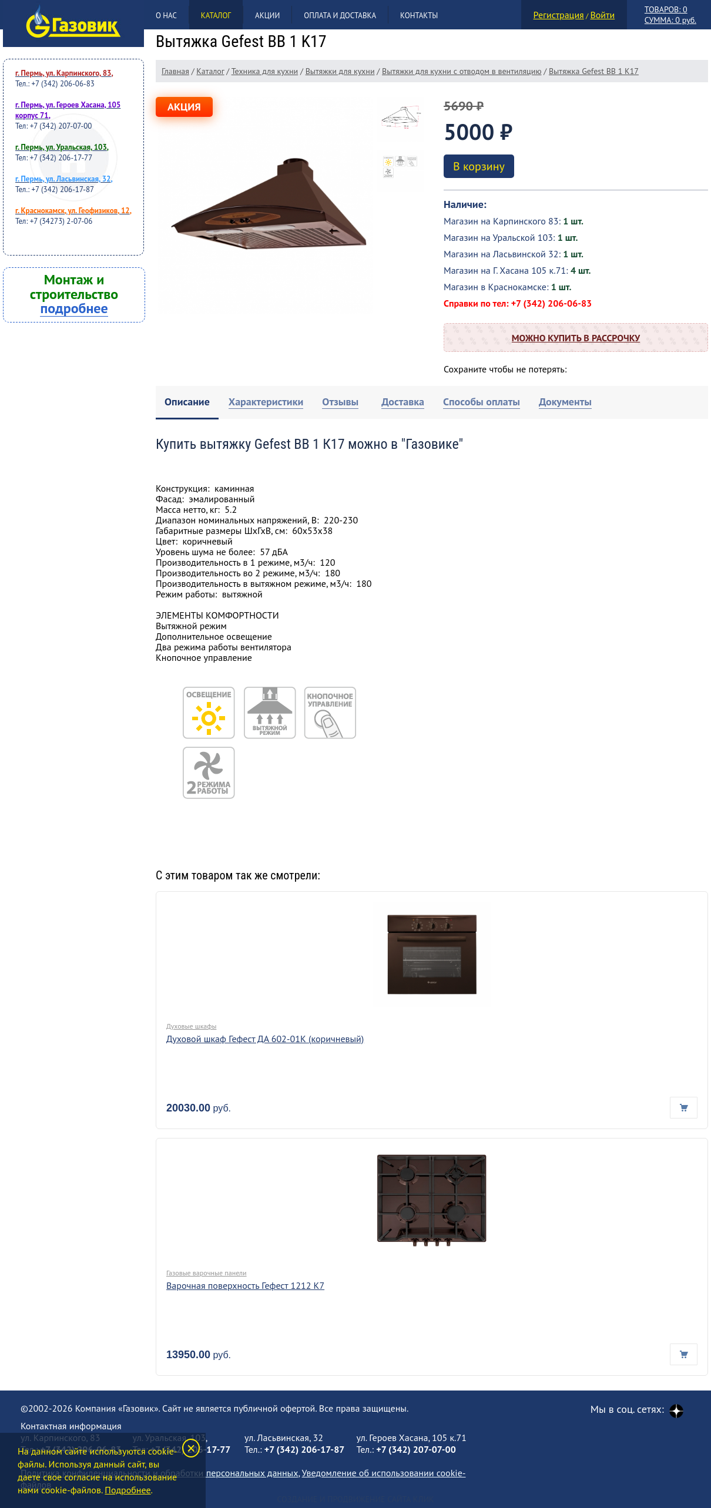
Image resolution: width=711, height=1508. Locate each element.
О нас (166, 16)
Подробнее (127, 1490)
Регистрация (559, 15)
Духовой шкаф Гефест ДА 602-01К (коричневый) (265, 1038)
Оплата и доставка (340, 16)
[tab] (187, 402)
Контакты (419, 16)
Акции (267, 16)
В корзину (479, 166)
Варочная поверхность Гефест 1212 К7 (245, 1285)
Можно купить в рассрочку (576, 338)
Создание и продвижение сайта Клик (355, 1499)
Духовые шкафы (191, 1026)
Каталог (216, 16)
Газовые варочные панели (206, 1272)
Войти (602, 15)
